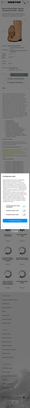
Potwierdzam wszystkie (15, 220)
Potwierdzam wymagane (15, 225)
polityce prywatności (13, 188)
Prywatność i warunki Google (17, 191)
